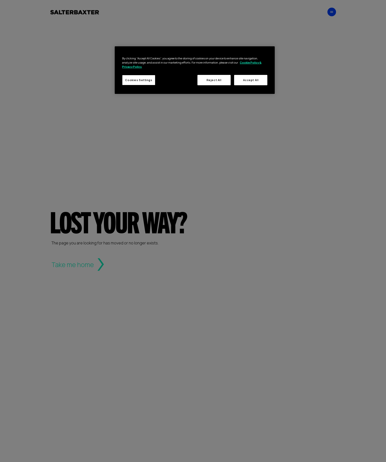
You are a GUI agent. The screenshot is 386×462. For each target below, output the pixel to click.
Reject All (214, 80)
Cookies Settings (138, 80)
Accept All (251, 80)
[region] (195, 70)
